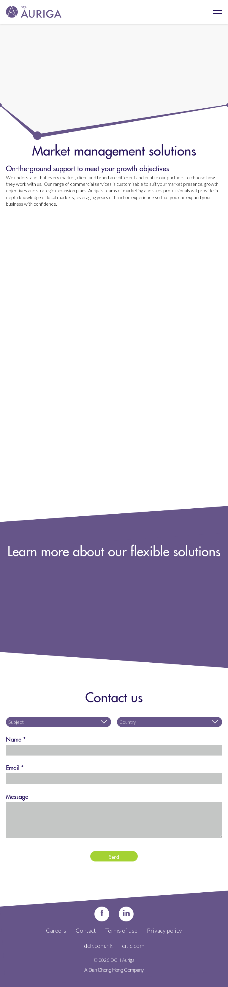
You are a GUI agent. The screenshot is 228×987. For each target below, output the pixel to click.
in (126, 914)
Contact (86, 930)
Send (114, 856)
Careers (56, 930)
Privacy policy (164, 930)
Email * (15, 767)
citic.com (133, 945)
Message (17, 795)
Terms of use (121, 930)
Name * (16, 738)
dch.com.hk (98, 945)
